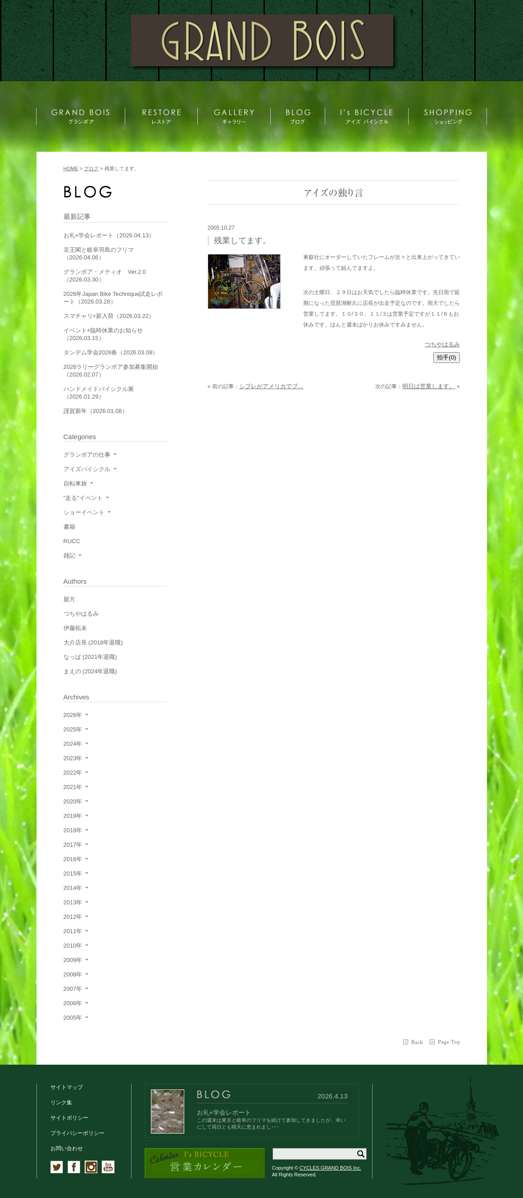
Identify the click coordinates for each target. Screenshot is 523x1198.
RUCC (72, 541)
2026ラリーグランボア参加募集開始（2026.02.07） (111, 370)
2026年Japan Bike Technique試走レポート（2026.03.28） (113, 297)
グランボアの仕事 (87, 454)
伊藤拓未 (75, 628)
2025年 (73, 729)
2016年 (73, 859)
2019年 (73, 815)
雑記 (69, 555)
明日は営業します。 (428, 386)
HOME (71, 168)
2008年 (73, 974)
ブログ (91, 168)
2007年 (73, 988)
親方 (69, 599)
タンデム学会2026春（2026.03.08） (111, 352)
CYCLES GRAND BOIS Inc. (330, 1168)
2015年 (73, 873)
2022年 (73, 772)
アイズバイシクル (87, 469)
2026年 (73, 715)
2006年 (73, 1003)
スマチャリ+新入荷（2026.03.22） (109, 316)
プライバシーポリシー (77, 1133)
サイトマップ (66, 1087)
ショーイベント (84, 512)
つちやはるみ (442, 344)
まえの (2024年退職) (90, 671)
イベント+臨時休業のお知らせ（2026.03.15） (103, 334)
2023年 (73, 758)
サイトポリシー (69, 1118)
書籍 (69, 526)
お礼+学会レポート (224, 1112)
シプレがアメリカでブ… (271, 386)
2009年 (73, 960)
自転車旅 (75, 483)
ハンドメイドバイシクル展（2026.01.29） (99, 393)
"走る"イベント (83, 498)
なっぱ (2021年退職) (90, 656)
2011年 (73, 931)
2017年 (73, 844)
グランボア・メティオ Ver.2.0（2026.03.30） (105, 275)
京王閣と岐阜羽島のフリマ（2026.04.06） (99, 253)
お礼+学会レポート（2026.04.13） (109, 235)
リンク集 (61, 1102)
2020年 (73, 801)
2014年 (73, 888)
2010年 (73, 945)
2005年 (73, 1017)
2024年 (73, 743)
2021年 (73, 787)
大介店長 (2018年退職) (93, 642)
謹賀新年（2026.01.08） (96, 411)
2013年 (73, 902)
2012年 (73, 916)
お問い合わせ (66, 1148)
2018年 (73, 830)
